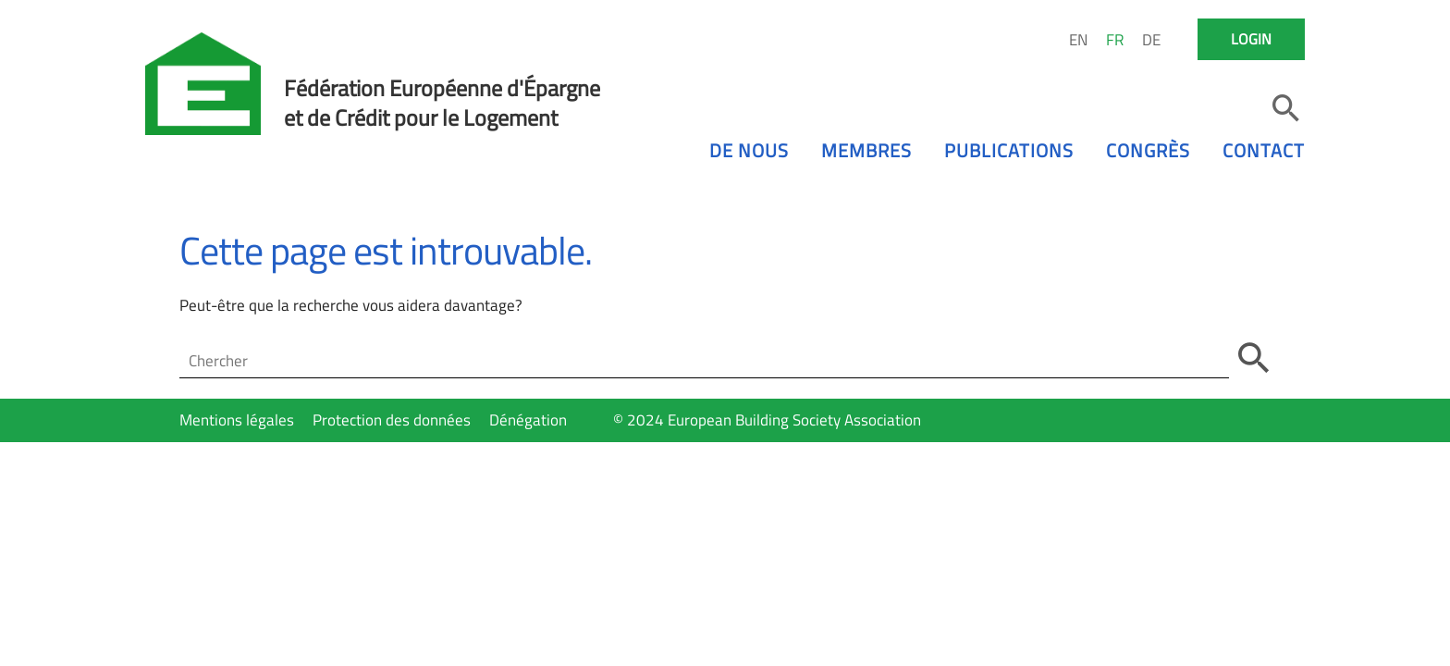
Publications (1009, 150)
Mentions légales (236, 420)
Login (1251, 39)
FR (1115, 40)
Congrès (1148, 150)
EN (1078, 40)
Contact (1264, 150)
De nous (749, 150)
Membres (866, 150)
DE (1151, 40)
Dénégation (528, 420)
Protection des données (392, 420)
